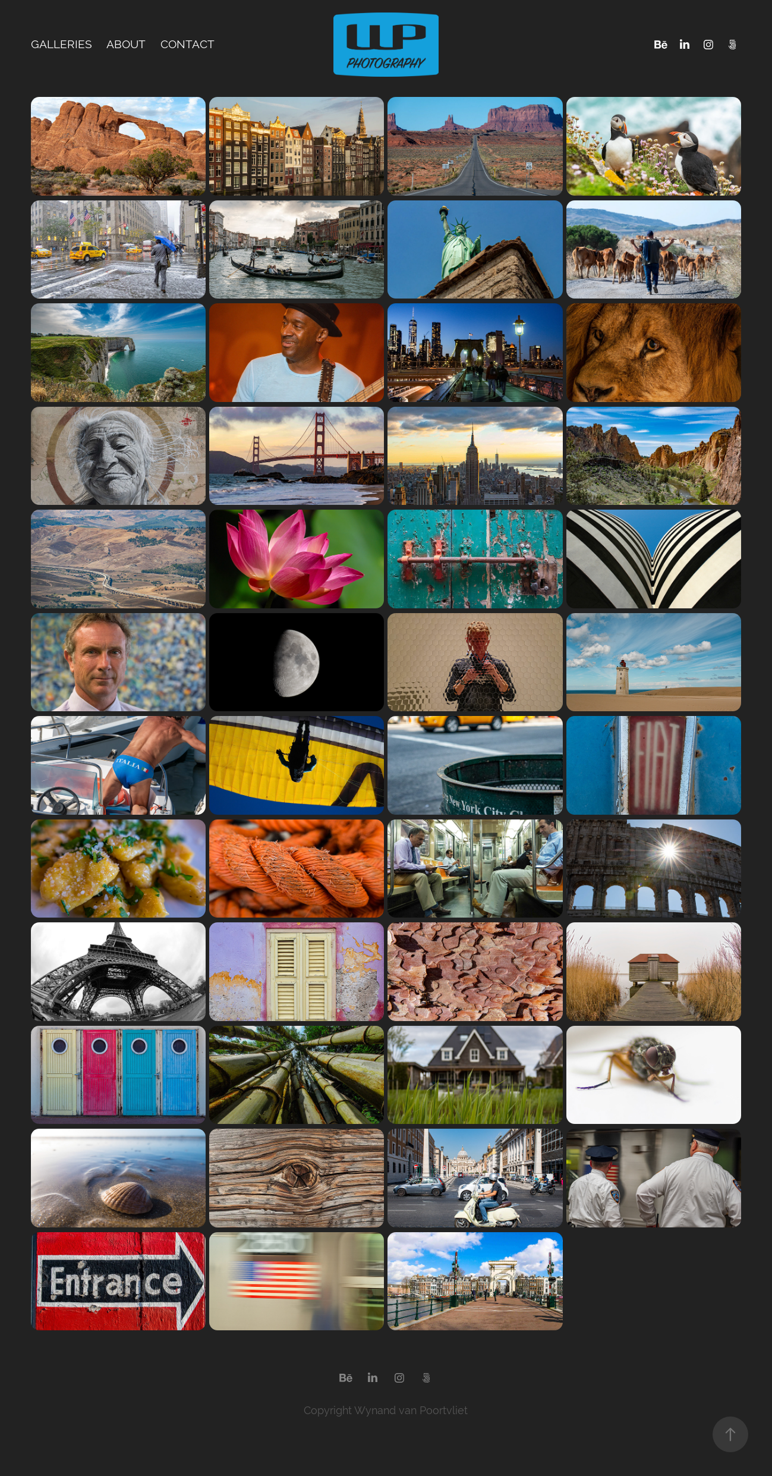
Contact (187, 44)
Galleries (61, 44)
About (126, 44)
